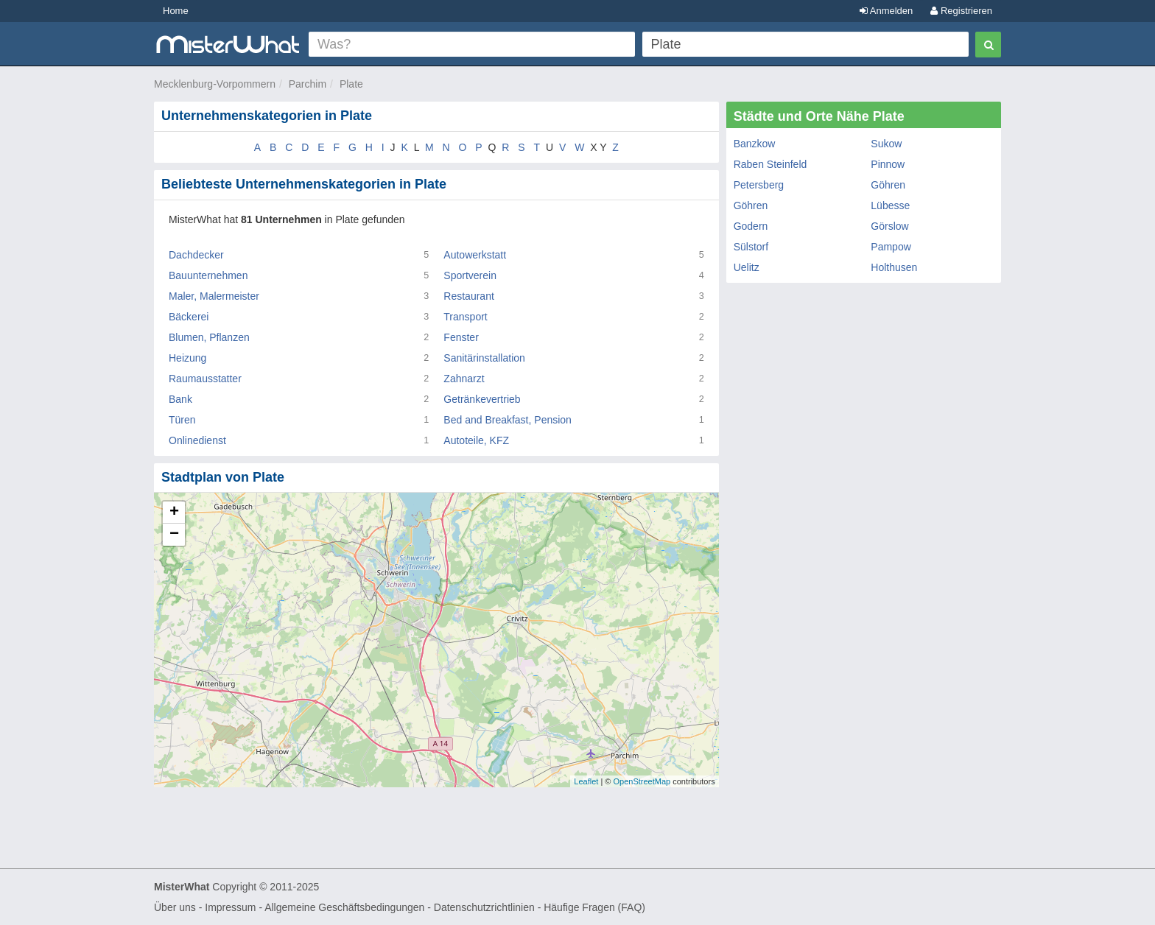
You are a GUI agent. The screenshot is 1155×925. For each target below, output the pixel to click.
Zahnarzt (463, 378)
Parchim (307, 84)
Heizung (187, 358)
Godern (751, 226)
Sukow (886, 144)
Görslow (889, 226)
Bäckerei (188, 317)
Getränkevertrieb (481, 399)
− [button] (174, 535)
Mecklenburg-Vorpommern (214, 84)
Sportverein (469, 275)
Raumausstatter (205, 378)
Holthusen (894, 267)
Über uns (175, 907)
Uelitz (746, 267)
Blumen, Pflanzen (209, 337)
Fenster (460, 337)
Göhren (888, 185)
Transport (465, 317)
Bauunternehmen (208, 275)
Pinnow (888, 164)
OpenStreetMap (641, 781)
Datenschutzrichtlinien (484, 907)
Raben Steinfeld (770, 164)
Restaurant (468, 296)
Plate (351, 84)
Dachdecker (196, 255)
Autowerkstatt (474, 255)
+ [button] (174, 513)
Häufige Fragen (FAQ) (594, 907)
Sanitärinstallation (484, 358)
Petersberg (759, 185)
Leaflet (586, 781)
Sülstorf (751, 247)
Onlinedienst (197, 440)
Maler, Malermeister (214, 296)
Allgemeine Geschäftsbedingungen (344, 907)
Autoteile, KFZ (476, 440)
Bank (180, 399)
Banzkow (755, 144)
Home (176, 10)
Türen (182, 420)
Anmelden (886, 10)
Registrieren (961, 10)
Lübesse (890, 205)
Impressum (230, 907)
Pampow (890, 247)
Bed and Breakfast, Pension (507, 420)
